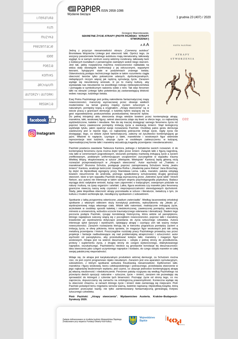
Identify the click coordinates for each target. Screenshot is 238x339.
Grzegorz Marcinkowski (135, 33)
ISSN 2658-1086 (95, 10)
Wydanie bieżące (79, 14)
